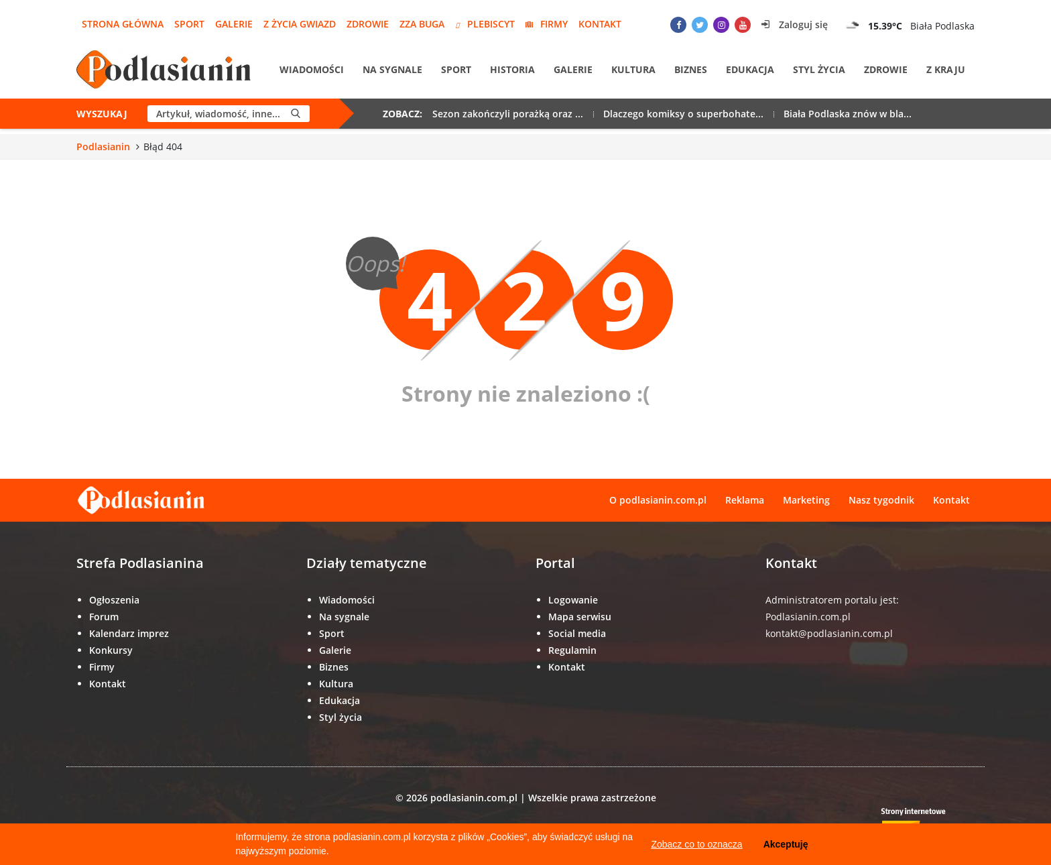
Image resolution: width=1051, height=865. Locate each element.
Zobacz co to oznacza (696, 844)
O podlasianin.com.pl (657, 500)
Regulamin (572, 650)
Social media (577, 633)
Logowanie (573, 599)
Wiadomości (312, 69)
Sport (189, 23)
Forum (104, 616)
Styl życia (819, 69)
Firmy (547, 23)
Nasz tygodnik (881, 500)
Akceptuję (785, 844)
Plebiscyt (485, 23)
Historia (512, 69)
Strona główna (123, 23)
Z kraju (945, 69)
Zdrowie (368, 23)
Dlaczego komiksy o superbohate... (683, 113)
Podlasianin (103, 146)
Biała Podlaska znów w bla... (848, 113)
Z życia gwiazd (299, 23)
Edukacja (750, 69)
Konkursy (111, 650)
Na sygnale (392, 69)
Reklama (744, 500)
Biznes (690, 69)
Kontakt (599, 23)
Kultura (633, 69)
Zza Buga (421, 23)
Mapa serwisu (579, 616)
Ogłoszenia (114, 599)
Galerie (234, 23)
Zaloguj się (794, 24)
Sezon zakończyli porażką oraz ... (507, 113)
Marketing (806, 500)
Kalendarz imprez (129, 633)
